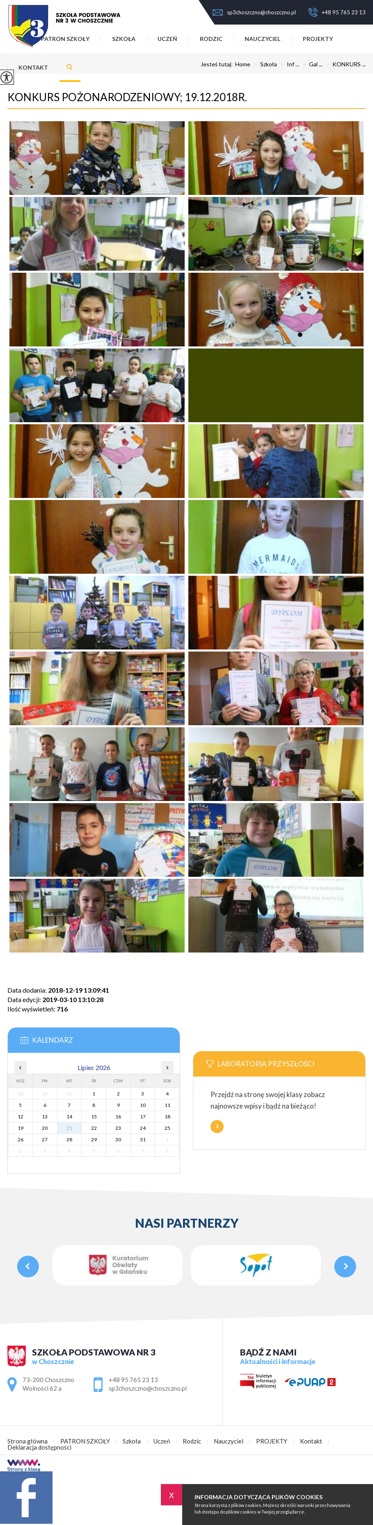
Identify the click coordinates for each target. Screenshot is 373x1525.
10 (143, 1105)
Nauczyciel (262, 38)
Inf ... (288, 64)
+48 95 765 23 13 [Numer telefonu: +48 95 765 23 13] (133, 1379)
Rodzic (211, 38)
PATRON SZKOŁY (85, 1441)
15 (94, 1116)
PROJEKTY (318, 38)
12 (20, 1116)
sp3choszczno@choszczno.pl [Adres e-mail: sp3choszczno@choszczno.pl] (148, 1388)
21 (69, 1128)
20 (45, 1128)
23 (118, 1128)
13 (45, 1116)
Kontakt (33, 67)
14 (69, 1116)
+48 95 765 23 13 (337, 12)
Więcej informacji (217, 1126)
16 (118, 1116)
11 (167, 1105)
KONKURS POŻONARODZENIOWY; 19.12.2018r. (127, 97)
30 (118, 1139)
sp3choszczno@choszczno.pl (254, 12)
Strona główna (27, 1441)
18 (167, 1116)
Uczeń (167, 38)
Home (242, 64)
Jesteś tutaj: (218, 64)
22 (94, 1128)
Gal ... (311, 64)
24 (143, 1128)
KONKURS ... (344, 64)
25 (167, 1128)
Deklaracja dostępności (39, 1447)
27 (45, 1139)
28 (69, 1139)
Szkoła (123, 38)
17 (143, 1116)
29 (94, 1139)
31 (143, 1139)
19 (20, 1128)
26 (20, 1139)
